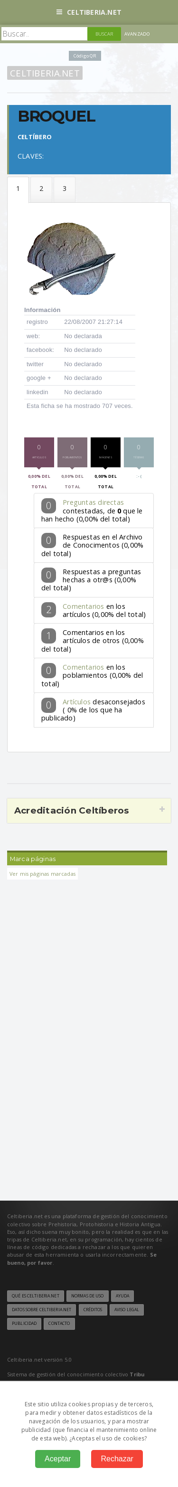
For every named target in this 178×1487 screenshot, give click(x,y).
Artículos (77, 701)
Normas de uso (87, 1296)
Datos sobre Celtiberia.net (41, 1310)
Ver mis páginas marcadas (42, 873)
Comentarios (83, 606)
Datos (18, 190)
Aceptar (58, 1459)
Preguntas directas (93, 502)
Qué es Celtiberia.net (35, 1296)
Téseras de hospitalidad (64, 190)
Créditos (93, 1310)
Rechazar (117, 1459)
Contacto (59, 1323)
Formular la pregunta (41, 190)
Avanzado (137, 34)
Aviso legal (126, 1310)
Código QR (85, 56)
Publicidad (24, 1323)
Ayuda (123, 1296)
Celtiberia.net (89, 12)
